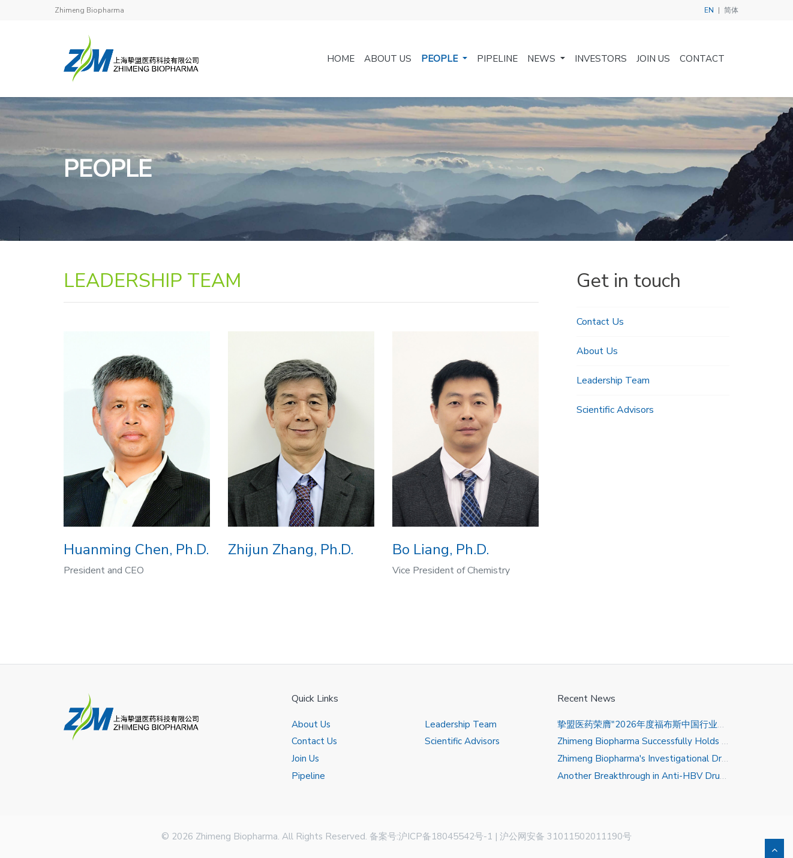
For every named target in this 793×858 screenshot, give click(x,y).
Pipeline (497, 59)
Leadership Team (613, 380)
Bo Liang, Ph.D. (440, 549)
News (542, 59)
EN (709, 10)
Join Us (653, 59)
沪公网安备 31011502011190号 (566, 836)
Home (341, 59)
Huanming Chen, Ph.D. (136, 549)
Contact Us (600, 321)
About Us (387, 59)
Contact (702, 59)
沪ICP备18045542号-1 (445, 836)
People (440, 59)
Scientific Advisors (615, 409)
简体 (731, 10)
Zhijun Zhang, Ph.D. (290, 549)
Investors (601, 59)
